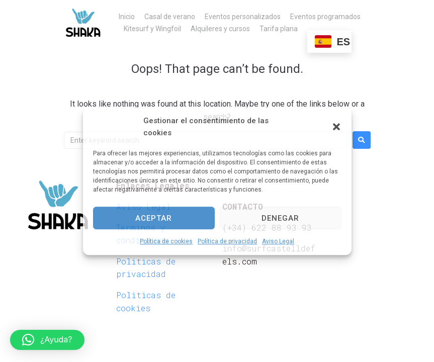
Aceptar (153, 218)
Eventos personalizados (243, 17)
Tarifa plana (278, 29)
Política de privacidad (227, 241)
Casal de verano (169, 17)
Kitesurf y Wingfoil (152, 29)
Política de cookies (166, 241)
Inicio (127, 17)
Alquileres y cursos (220, 29)
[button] (336, 127)
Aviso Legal (278, 241)
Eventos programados (325, 17)
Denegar (280, 218)
